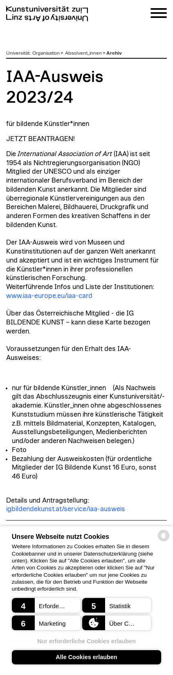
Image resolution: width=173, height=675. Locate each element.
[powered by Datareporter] (163, 540)
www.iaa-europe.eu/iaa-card (49, 296)
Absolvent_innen (83, 53)
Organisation (46, 53)
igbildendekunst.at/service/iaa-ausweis (65, 509)
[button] (46, 605)
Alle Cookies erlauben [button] (86, 657)
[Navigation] (159, 14)
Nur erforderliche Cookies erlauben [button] (86, 641)
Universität (17, 53)
